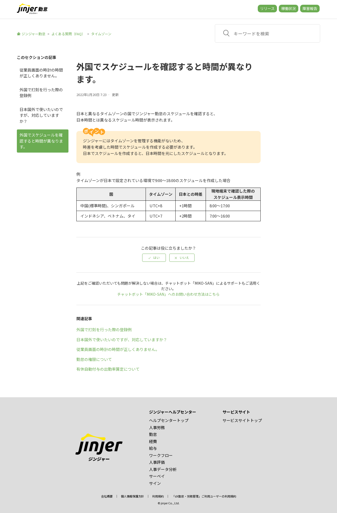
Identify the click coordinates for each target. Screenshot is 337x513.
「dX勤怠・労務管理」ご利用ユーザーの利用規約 (204, 496)
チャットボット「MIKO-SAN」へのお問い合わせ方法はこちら (168, 294)
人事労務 (157, 427)
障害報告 (310, 8)
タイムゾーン (101, 33)
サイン (155, 483)
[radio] (154, 257)
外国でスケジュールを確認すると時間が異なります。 (41, 140)
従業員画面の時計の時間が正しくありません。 (41, 73)
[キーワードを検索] (267, 33)
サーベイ (157, 476)
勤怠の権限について (94, 359)
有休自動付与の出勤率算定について (108, 369)
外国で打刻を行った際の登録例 (41, 92)
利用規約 (158, 496)
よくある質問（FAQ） (68, 33)
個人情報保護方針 (132, 496)
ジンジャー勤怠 (33, 33)
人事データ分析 (163, 469)
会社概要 (107, 496)
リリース (267, 8)
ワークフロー (161, 455)
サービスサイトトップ (242, 420)
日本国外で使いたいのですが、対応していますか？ (41, 115)
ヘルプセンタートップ (169, 420)
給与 (153, 448)
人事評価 (157, 462)
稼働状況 (288, 8)
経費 (153, 441)
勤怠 (153, 434)
